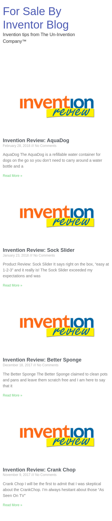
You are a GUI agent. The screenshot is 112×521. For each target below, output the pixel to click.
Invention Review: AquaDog (36, 140)
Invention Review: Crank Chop (39, 470)
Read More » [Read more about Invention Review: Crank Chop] (12, 505)
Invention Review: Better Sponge (42, 360)
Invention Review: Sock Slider (38, 250)
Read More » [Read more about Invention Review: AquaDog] (12, 176)
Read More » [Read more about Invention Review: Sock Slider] (12, 285)
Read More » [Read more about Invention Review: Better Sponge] (12, 395)
